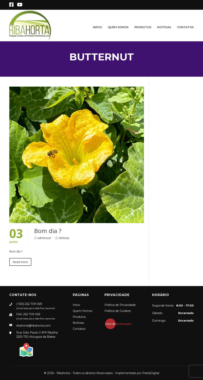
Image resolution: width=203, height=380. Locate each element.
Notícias (164, 27)
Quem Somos (118, 27)
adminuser (44, 238)
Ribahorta (63, 373)
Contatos (185, 27)
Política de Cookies (117, 311)
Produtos (142, 27)
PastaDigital (150, 373)
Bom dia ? (47, 231)
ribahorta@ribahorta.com (33, 325)
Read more (20, 262)
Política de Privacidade (120, 305)
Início (97, 27)
